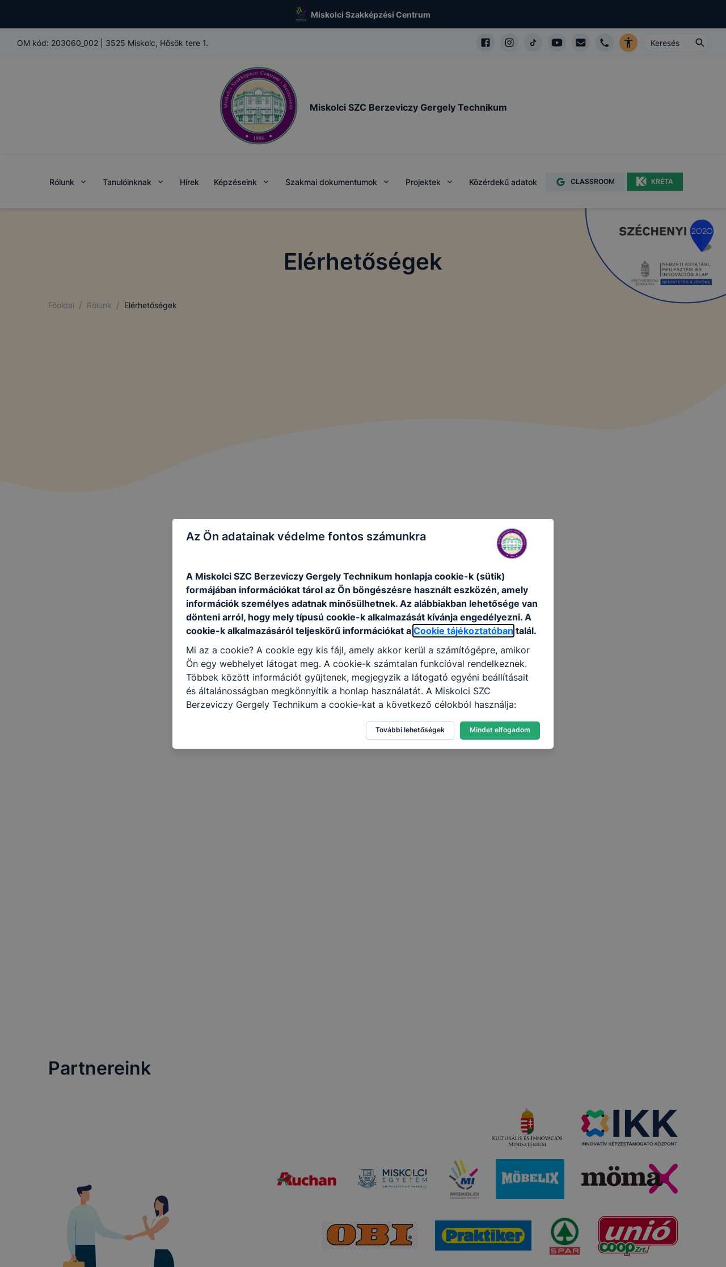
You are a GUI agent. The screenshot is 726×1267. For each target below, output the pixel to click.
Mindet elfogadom (500, 729)
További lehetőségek (410, 729)
